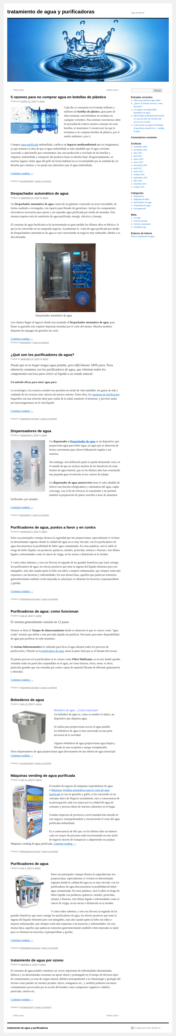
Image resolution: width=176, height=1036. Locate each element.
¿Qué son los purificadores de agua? (42, 355)
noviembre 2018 (140, 165)
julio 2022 (138, 153)
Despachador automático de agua (39, 193)
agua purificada (29, 144)
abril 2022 (138, 156)
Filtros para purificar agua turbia (147, 100)
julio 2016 (138, 181)
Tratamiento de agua (29, 419)
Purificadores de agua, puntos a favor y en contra (53, 527)
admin (42, 101)
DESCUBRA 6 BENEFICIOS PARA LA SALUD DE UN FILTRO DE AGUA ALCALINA (149, 119)
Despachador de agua (82, 441)
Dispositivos (25, 342)
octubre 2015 (139, 187)
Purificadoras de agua (30, 599)
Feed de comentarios (142, 224)
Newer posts (114, 90)
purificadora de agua (52, 650)
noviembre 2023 (140, 150)
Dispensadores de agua (31, 431)
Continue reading (22, 173)
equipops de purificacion (105, 394)
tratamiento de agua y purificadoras (51, 11)
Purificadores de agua (29, 864)
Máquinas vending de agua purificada (43, 775)
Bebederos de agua (27, 700)
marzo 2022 (139, 159)
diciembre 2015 (140, 184)
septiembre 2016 (140, 177)
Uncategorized (26, 181)
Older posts (17, 90)
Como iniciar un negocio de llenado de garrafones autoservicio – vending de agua (149, 128)
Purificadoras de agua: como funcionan (44, 611)
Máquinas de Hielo (141, 199)
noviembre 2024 (140, 146)
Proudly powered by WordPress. (147, 1028)
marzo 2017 (139, 171)
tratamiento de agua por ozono (37, 960)
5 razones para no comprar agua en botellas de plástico (58, 97)
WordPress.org (140, 227)
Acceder (137, 218)
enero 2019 (138, 162)
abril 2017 (138, 168)
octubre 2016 (139, 174)
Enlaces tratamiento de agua (142, 236)
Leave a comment (43, 181)
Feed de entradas (141, 221)
